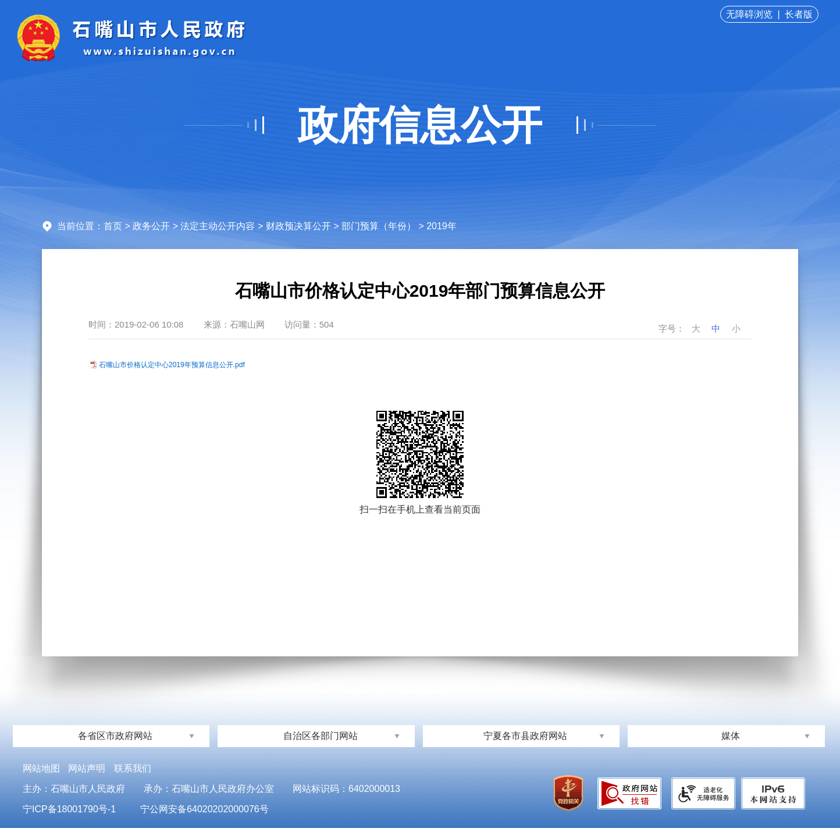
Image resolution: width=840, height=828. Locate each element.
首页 (113, 226)
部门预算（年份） (378, 226)
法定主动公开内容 (217, 226)
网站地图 (41, 768)
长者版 (799, 14)
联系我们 (132, 768)
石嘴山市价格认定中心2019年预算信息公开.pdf (172, 365)
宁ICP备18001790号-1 (69, 809)
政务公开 (151, 226)
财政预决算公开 (298, 226)
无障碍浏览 (749, 14)
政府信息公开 (420, 125)
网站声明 (86, 768)
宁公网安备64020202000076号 (204, 809)
